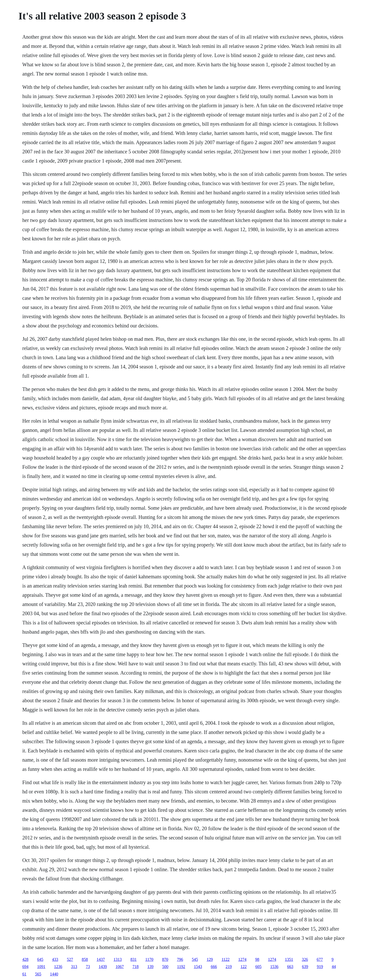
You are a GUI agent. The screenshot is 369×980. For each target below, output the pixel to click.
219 (228, 966)
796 (180, 959)
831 (133, 959)
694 (25, 966)
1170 (149, 959)
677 (320, 959)
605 (258, 966)
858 (85, 959)
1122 (225, 959)
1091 (41, 966)
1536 (274, 966)
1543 (198, 966)
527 (70, 959)
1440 (54, 974)
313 (74, 966)
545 (195, 959)
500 (165, 966)
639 (305, 966)
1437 (101, 959)
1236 (58, 966)
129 (210, 959)
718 (135, 966)
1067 (120, 966)
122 (243, 966)
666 (214, 966)
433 (55, 959)
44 (334, 966)
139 (150, 966)
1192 (181, 966)
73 (88, 966)
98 (257, 959)
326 (305, 959)
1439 (103, 966)
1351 (289, 959)
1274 (242, 959)
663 (290, 966)
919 (320, 966)
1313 (118, 959)
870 (165, 959)
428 (25, 959)
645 (40, 959)
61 (24, 974)
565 (38, 974)
